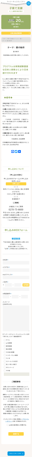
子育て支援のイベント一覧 (14, 38)
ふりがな (6, 267)
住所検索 (26, 285)
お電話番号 (7, 293)
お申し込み (15, 184)
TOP (4, 38)
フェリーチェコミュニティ (16, 2)
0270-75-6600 (16, 209)
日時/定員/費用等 (16, 33)
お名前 (5, 260)
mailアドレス (8, 274)
